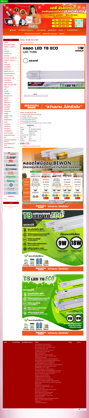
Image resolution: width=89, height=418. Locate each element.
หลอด (24, 42)
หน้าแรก (21, 36)
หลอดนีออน (25, 36)
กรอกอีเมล (5, 198)
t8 (26, 42)
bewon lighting (30, 42)
